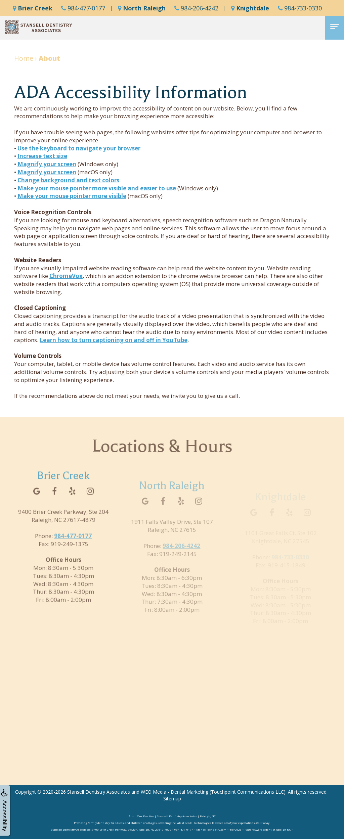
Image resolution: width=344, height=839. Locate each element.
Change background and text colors (68, 180)
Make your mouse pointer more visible (71, 196)
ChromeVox (66, 276)
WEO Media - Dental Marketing (174, 792)
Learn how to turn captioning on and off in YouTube (113, 340)
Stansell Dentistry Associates (98, 792)
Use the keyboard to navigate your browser (78, 148)
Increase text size (42, 156)
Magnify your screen (46, 164)
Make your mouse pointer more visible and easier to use (96, 188)
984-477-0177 (83, 8)
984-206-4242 (196, 8)
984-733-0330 (300, 8)
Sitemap (172, 798)
